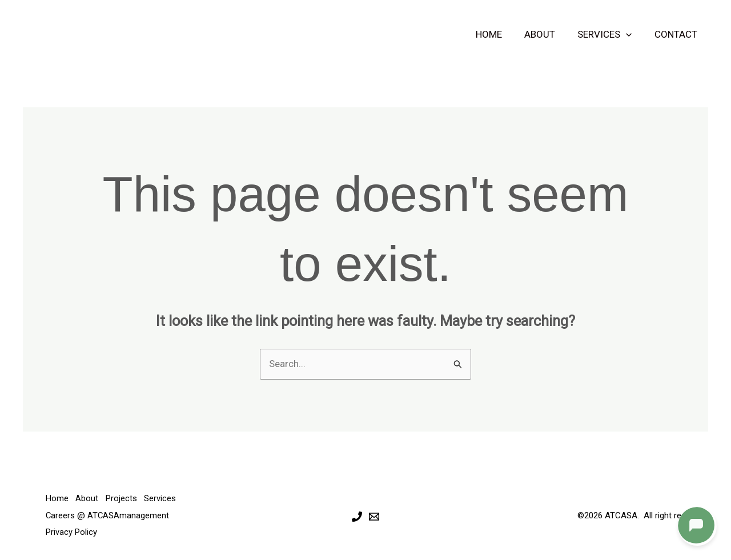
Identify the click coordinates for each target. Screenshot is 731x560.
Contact (677, 34)
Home (499, 34)
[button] (630, 34)
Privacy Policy (71, 531)
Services (609, 34)
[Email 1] (374, 516)
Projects (124, 498)
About (547, 34)
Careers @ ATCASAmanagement (108, 515)
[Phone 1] (357, 516)
